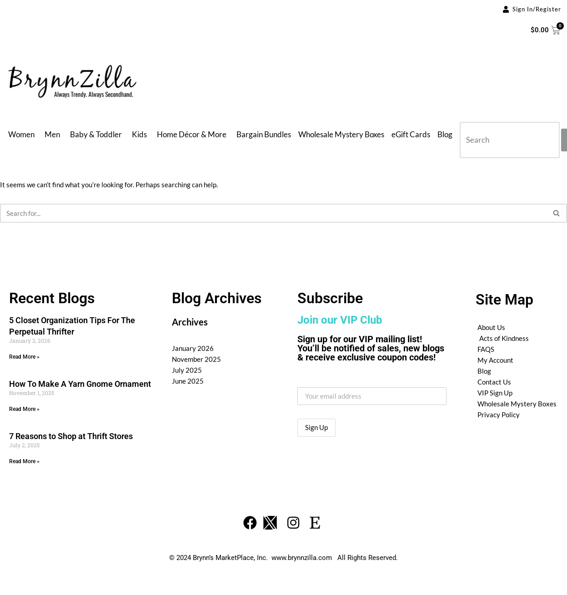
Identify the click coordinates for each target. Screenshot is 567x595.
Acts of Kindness (504, 338)
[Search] (273, 213)
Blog (444, 134)
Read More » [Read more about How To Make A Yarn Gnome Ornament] (24, 409)
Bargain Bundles (263, 134)
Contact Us (494, 382)
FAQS (485, 349)
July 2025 (187, 370)
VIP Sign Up (494, 393)
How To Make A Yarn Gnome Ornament (80, 384)
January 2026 (193, 348)
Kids (139, 134)
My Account (495, 360)
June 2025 (188, 381)
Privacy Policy (498, 414)
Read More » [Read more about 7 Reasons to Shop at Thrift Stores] (24, 461)
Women (21, 134)
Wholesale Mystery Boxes (341, 134)
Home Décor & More (191, 134)
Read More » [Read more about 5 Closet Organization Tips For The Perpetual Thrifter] (24, 357)
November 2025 (196, 359)
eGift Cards (410, 134)
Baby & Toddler (96, 134)
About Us (491, 327)
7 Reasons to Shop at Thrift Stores (71, 436)
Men (52, 134)
